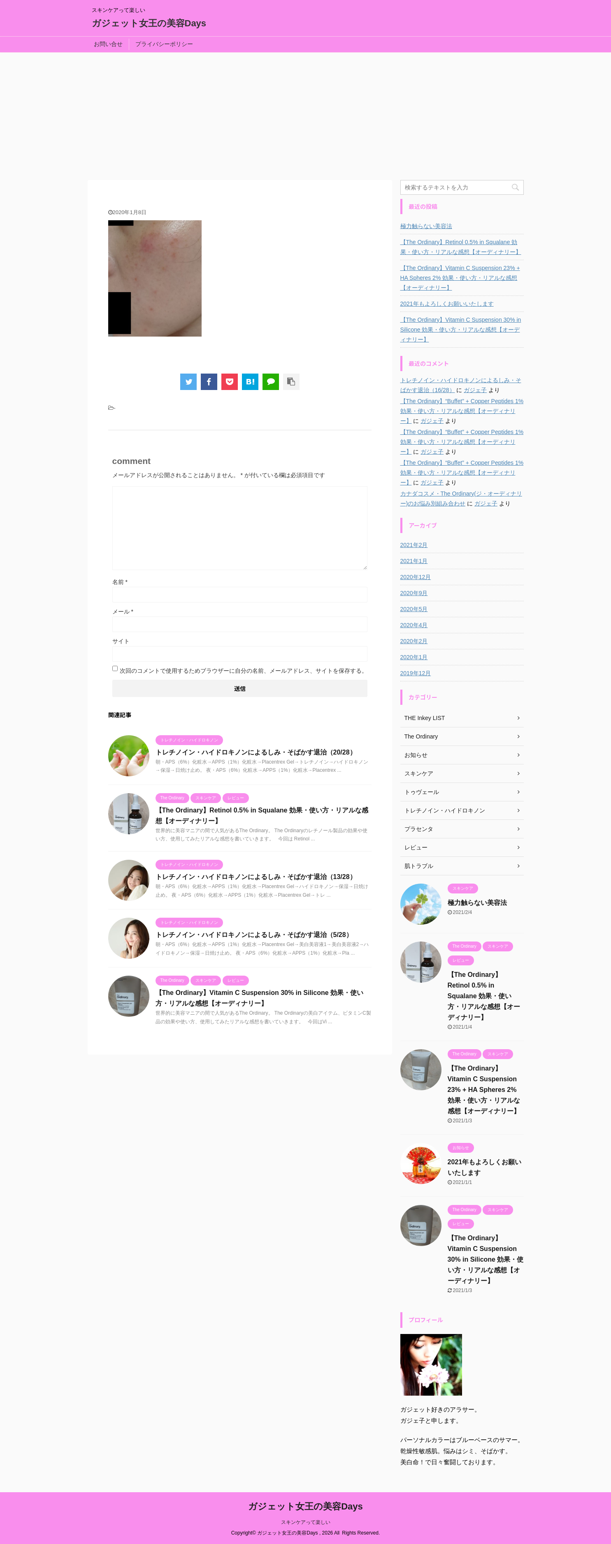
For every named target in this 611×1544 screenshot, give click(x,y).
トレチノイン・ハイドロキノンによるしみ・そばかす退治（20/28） (256, 752)
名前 (120, 582)
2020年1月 (414, 657)
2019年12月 (415, 673)
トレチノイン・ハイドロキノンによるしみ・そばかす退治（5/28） (254, 934)
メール (122, 611)
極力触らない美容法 (426, 226)
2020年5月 (414, 609)
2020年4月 (414, 625)
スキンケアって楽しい (305, 1522)
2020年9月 (414, 593)
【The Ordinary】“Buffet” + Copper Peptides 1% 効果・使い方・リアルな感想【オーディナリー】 (462, 411)
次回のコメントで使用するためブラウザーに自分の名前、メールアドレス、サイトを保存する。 (243, 670)
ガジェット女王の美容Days (149, 23)
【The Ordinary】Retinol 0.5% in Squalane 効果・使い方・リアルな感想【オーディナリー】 (460, 247)
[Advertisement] (306, 114)
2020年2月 (414, 641)
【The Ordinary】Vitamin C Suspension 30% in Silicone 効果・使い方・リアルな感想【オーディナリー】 (460, 329)
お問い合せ (108, 44)
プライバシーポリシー (164, 44)
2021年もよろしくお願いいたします (447, 303)
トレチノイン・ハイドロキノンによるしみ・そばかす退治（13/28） (256, 876)
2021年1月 (414, 561)
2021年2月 (414, 545)
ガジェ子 (475, 390)
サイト (121, 641)
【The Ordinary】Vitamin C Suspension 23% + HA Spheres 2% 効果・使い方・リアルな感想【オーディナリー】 (460, 278)
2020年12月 (415, 577)
